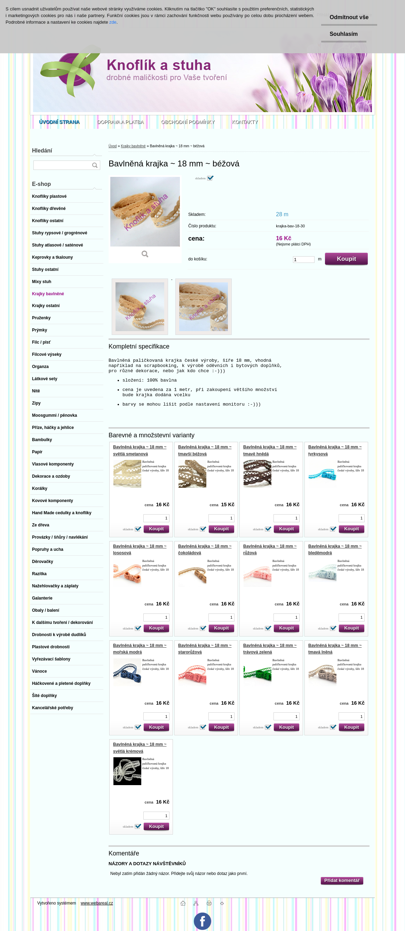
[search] (94, 165)
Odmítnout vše (348, 17)
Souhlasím (343, 34)
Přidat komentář (341, 880)
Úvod (113, 146)
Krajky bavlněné (133, 146)
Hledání (42, 151)
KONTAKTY (245, 122)
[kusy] (304, 259)
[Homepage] (59, 122)
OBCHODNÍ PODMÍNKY (188, 122)
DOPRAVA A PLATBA (120, 122)
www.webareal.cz (97, 903)
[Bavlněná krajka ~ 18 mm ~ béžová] (145, 219)
